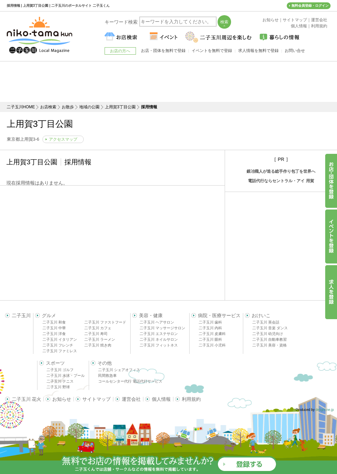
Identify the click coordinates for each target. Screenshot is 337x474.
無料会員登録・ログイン (310, 5)
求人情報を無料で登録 (258, 50)
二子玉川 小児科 (212, 345)
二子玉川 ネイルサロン (159, 339)
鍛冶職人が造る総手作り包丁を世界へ (281, 171)
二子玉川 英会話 (265, 322)
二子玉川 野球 (58, 387)
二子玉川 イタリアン (60, 339)
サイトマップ (96, 399)
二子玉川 (21, 315)
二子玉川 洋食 (54, 334)
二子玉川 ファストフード (105, 322)
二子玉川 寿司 (96, 334)
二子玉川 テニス (60, 381)
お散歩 (68, 107)
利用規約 (191, 399)
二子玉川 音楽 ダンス (270, 328)
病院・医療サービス (219, 315)
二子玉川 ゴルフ (60, 370)
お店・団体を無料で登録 (163, 50)
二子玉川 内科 (210, 328)
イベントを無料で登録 (212, 50)
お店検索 (48, 107)
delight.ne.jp (325, 410)
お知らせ (61, 399)
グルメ (49, 315)
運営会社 (131, 399)
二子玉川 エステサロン (159, 334)
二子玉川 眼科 (210, 339)
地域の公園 (89, 107)
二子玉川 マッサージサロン (162, 328)
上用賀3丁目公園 (120, 107)
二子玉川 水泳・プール (66, 375)
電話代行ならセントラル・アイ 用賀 (281, 180)
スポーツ (55, 363)
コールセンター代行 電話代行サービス (130, 381)
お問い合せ (295, 50)
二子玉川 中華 (54, 328)
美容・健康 (151, 315)
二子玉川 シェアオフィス (119, 370)
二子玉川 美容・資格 (269, 345)
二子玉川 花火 (26, 399)
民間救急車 (107, 375)
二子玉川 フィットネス (159, 345)
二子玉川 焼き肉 (97, 345)
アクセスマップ (63, 139)
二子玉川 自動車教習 (269, 339)
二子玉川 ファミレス (60, 351)
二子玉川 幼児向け (267, 334)
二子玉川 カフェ (97, 328)
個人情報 (161, 399)
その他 (104, 363)
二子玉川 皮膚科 (212, 334)
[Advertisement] (169, 81)
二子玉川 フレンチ (58, 345)
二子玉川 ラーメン (99, 339)
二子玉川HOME (21, 107)
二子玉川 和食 (54, 322)
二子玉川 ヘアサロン (157, 322)
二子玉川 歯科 (210, 322)
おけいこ (261, 315)
